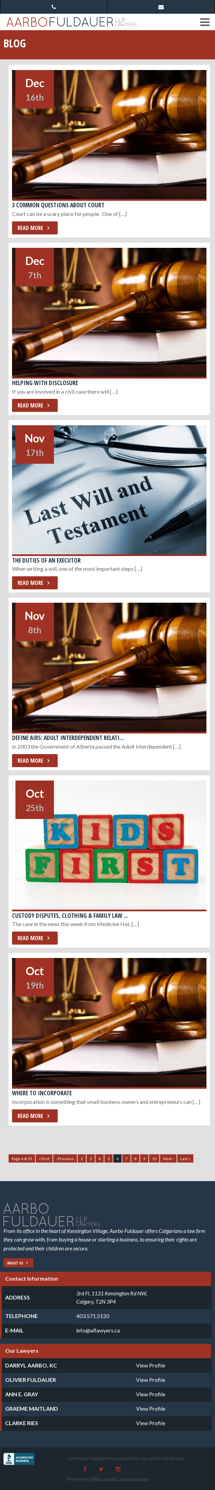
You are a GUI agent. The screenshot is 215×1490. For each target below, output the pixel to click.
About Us (15, 1262)
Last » (185, 1158)
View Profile (150, 1365)
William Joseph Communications (119, 1478)
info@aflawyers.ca (98, 1330)
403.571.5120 (92, 1316)
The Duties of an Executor (46, 560)
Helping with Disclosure (45, 383)
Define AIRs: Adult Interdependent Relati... (68, 738)
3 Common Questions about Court (58, 205)
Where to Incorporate (42, 1093)
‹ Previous (65, 1158)
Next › (168, 1158)
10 (154, 1158)
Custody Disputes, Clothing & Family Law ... (70, 915)
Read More (30, 228)
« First (44, 1158)
